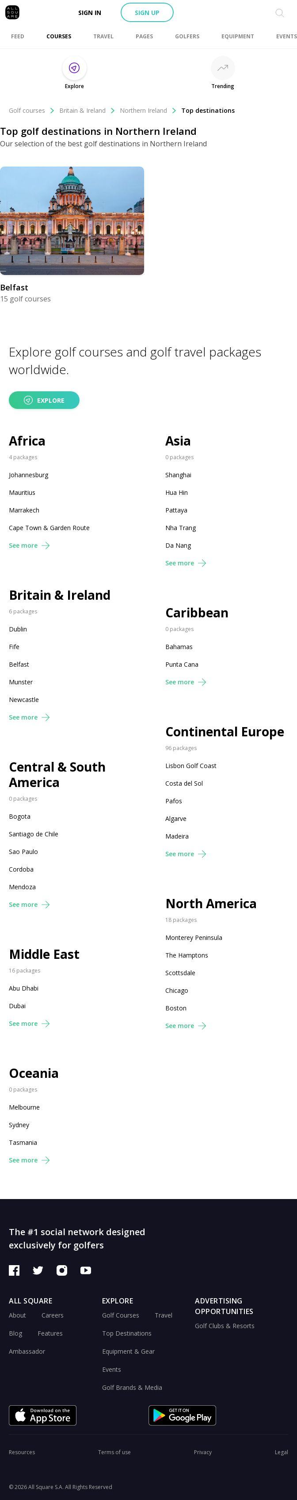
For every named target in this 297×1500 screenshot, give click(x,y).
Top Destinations (127, 1333)
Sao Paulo (23, 851)
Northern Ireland (148, 110)
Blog (15, 1333)
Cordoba (21, 869)
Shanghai (178, 475)
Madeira (177, 836)
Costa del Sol (184, 783)
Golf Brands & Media (132, 1387)
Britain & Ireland (87, 110)
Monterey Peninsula (193, 937)
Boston (176, 1008)
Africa (27, 441)
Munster (21, 682)
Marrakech (24, 510)
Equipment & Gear (128, 1351)
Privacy (203, 1452)
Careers (53, 1315)
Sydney (19, 1125)
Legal (281, 1452)
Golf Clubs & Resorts (225, 1326)
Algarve (176, 818)
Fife (14, 646)
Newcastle (24, 699)
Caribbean (196, 612)
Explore (44, 400)
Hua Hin (176, 492)
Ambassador (27, 1351)
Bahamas (179, 646)
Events (111, 1369)
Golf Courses (120, 1315)
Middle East (44, 954)
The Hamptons (186, 955)
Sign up (147, 12)
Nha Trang (180, 528)
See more (29, 545)
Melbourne (24, 1107)
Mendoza (22, 887)
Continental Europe (224, 731)
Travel (163, 1315)
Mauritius (22, 492)
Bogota (19, 816)
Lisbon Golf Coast (191, 765)
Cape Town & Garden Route (49, 528)
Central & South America (57, 774)
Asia (178, 441)
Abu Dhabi (23, 988)
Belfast (19, 664)
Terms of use (114, 1452)
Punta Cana (181, 664)
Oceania (34, 1073)
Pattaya (176, 510)
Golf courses (32, 110)
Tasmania (23, 1142)
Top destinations (208, 110)
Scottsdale (180, 973)
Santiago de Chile (33, 834)
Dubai (17, 1006)
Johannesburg (28, 475)
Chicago (176, 990)
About (17, 1315)
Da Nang (178, 545)
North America (211, 903)
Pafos (173, 801)
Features (50, 1333)
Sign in (89, 12)
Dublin (18, 629)
